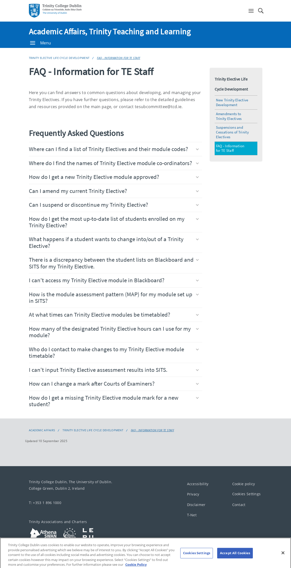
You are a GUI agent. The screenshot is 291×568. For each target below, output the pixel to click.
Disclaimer (196, 504)
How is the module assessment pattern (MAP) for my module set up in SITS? (114, 297)
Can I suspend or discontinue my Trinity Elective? (114, 204)
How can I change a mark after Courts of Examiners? (114, 383)
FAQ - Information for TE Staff (118, 58)
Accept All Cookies (235, 558)
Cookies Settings (246, 494)
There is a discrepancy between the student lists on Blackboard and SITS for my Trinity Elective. (114, 263)
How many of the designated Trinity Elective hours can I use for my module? (114, 332)
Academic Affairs (42, 430)
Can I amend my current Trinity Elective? (114, 190)
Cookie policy (243, 483)
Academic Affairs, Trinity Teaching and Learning (110, 32)
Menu (40, 43)
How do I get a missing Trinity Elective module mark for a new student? (114, 401)
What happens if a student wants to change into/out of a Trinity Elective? (114, 242)
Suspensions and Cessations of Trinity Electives (232, 132)
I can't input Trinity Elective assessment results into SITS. (114, 369)
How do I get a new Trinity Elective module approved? (114, 176)
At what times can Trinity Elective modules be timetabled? (114, 314)
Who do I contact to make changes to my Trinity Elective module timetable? (114, 352)
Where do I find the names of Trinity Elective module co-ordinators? (114, 163)
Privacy (193, 494)
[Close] (282, 558)
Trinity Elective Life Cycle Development (59, 58)
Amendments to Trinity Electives (229, 116)
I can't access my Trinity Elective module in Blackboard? (114, 280)
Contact (239, 504)
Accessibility (198, 483)
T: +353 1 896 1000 (45, 502)
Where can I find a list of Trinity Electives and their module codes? (114, 149)
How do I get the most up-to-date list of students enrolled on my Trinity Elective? (114, 222)
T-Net (192, 515)
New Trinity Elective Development (232, 102)
